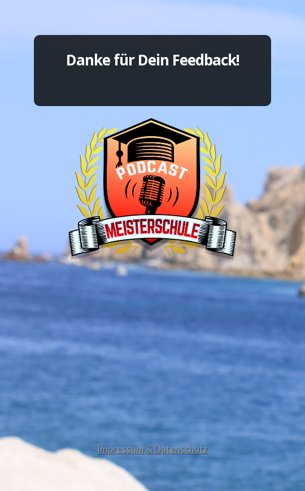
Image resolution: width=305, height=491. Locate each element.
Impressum (120, 449)
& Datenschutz (177, 449)
